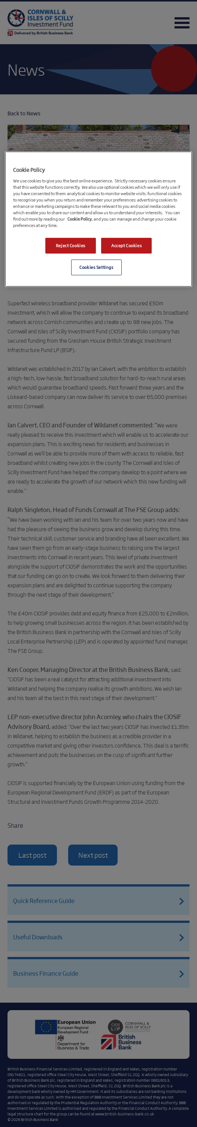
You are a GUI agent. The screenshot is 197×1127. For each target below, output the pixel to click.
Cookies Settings (96, 267)
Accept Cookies (126, 245)
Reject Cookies (70, 245)
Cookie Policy (79, 219)
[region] (98, 219)
